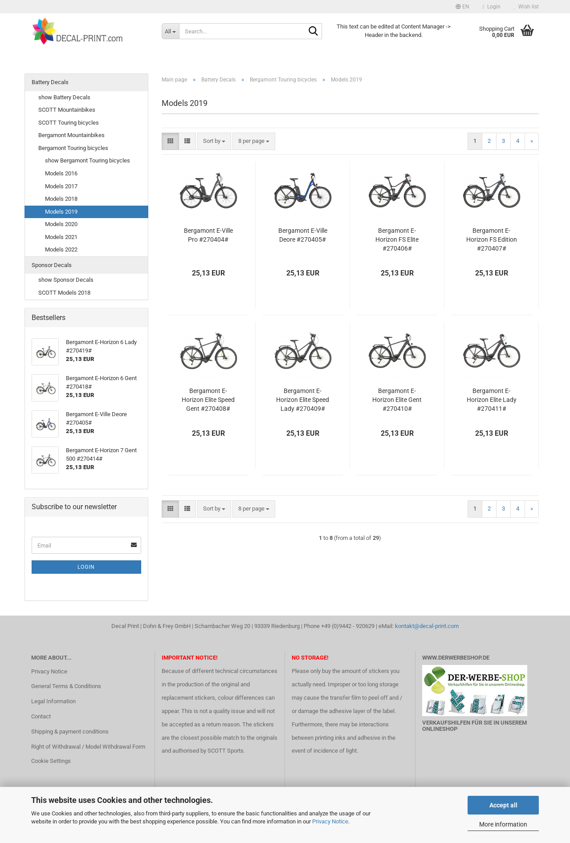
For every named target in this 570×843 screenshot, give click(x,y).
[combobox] (214, 141)
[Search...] (170, 31)
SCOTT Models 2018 (64, 292)
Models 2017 (61, 186)
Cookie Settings (51, 761)
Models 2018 (61, 198)
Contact (41, 716)
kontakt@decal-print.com (427, 626)
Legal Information (53, 701)
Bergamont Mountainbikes (71, 135)
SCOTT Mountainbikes (66, 109)
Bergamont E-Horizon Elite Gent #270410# (397, 399)
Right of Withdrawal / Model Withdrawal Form (88, 746)
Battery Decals (50, 82)
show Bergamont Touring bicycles (87, 160)
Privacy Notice (330, 821)
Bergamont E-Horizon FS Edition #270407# (491, 239)
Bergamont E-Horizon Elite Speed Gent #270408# (208, 399)
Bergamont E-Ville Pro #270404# (208, 235)
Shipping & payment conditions (70, 731)
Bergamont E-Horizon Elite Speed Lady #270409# (302, 399)
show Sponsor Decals (66, 279)
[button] (462, 6)
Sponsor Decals (52, 265)
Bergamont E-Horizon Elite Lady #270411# (492, 399)
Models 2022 (61, 249)
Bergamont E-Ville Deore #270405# (302, 235)
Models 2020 (61, 224)
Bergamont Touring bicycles (73, 148)
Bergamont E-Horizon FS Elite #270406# (397, 239)
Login (86, 567)
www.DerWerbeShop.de (455, 657)
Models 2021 (61, 237)
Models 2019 (61, 211)
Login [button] (492, 7)
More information (503, 824)
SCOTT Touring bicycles (68, 122)
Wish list (526, 7)
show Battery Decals (64, 97)
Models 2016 (61, 173)
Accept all (503, 805)
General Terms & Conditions (66, 686)
